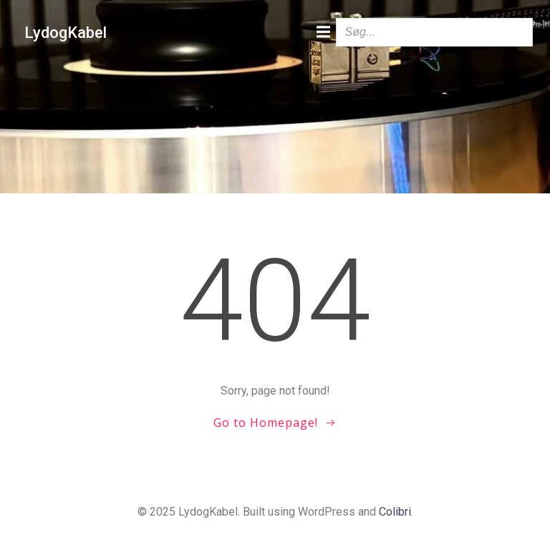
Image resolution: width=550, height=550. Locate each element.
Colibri (395, 511)
